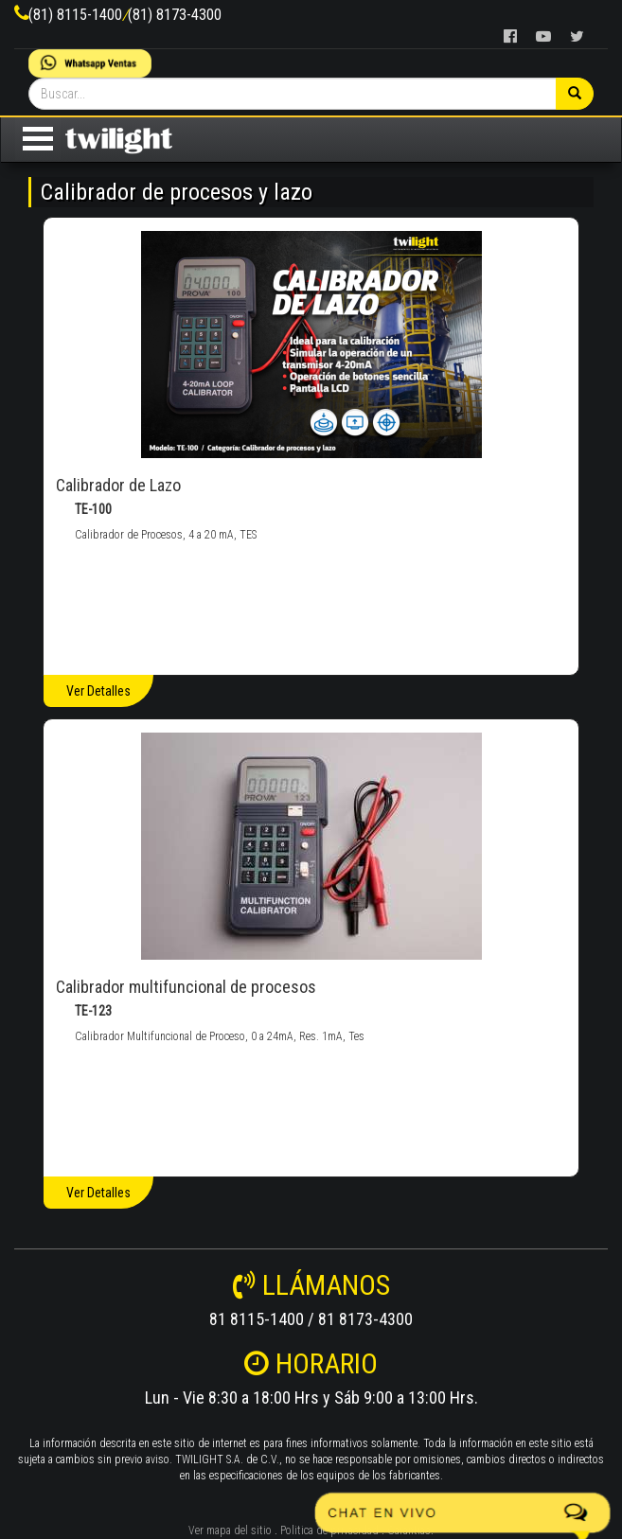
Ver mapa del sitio (230, 1530)
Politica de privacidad (329, 1530)
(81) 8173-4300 (175, 15)
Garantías (409, 1530)
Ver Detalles (98, 691)
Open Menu (38, 138)
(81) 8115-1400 (75, 15)
